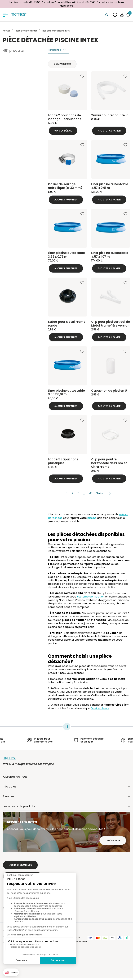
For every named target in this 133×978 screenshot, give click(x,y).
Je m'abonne (112, 840)
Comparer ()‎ (62, 64)
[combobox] (107, 15)
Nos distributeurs (20, 865)
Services (66, 796)
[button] (122, 14)
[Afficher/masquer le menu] (5, 15)
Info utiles (66, 787)
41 (90, 493)
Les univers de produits (66, 806)
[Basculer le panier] (128, 15)
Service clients (100, 708)
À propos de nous (66, 777)
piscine (91, 518)
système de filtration (90, 596)
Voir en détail (63, 130)
